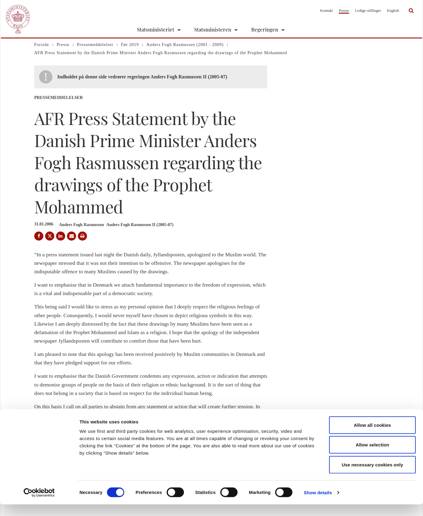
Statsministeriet (155, 29)
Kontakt (326, 10)
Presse (344, 10)
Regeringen (264, 29)
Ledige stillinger (368, 10)
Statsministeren (212, 29)
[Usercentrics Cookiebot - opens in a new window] (39, 504)
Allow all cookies (372, 436)
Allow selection (372, 456)
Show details (318, 504)
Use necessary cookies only (372, 476)
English (393, 10)
